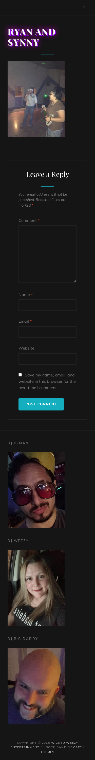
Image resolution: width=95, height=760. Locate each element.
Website (26, 348)
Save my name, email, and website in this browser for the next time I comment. (47, 381)
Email (25, 321)
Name (25, 294)
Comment (29, 220)
